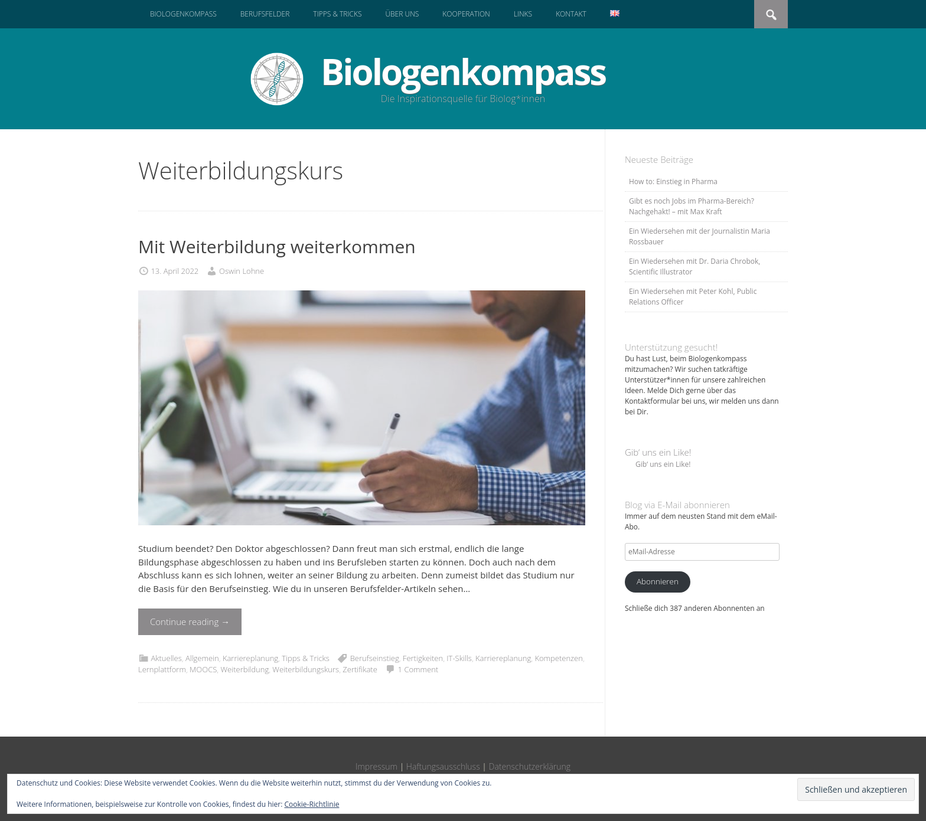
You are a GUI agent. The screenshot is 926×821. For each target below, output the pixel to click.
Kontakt (571, 14)
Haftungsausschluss (443, 766)
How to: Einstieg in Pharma (673, 181)
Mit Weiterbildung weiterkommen (277, 246)
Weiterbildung (244, 669)
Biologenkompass (183, 14)
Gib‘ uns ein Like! (658, 452)
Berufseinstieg (374, 658)
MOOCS (203, 669)
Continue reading (190, 621)
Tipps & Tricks (337, 14)
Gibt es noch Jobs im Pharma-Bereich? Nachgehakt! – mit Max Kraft (691, 206)
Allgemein (202, 658)
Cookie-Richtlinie (312, 804)
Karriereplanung (250, 658)
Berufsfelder (265, 14)
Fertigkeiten (423, 658)
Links (523, 14)
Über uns (402, 14)
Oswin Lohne (241, 271)
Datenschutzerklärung (530, 766)
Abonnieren (658, 581)
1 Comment (418, 669)
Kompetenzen (558, 658)
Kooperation (466, 14)
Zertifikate (360, 669)
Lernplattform (162, 669)
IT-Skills (459, 658)
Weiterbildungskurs (305, 669)
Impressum (376, 766)
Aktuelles (166, 658)
